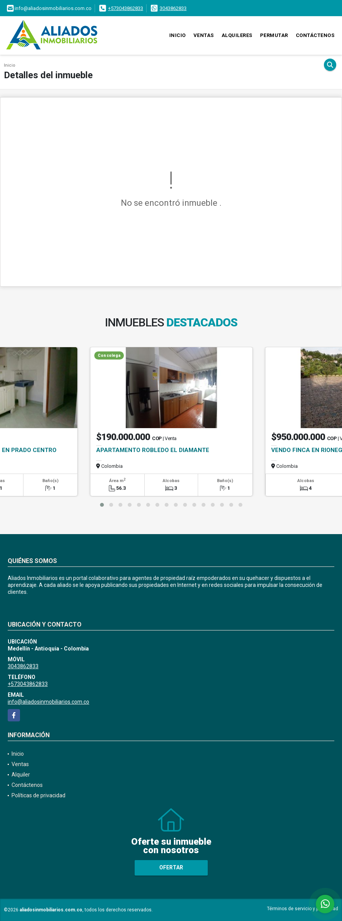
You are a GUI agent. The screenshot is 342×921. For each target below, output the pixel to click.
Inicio (177, 35)
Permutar (274, 35)
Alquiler (21, 774)
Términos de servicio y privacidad (302, 908)
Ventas (204, 35)
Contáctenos (315, 35)
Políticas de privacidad (38, 795)
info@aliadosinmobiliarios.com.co (48, 702)
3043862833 (173, 8)
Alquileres (237, 35)
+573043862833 (125, 8)
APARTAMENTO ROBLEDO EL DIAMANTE (152, 450)
